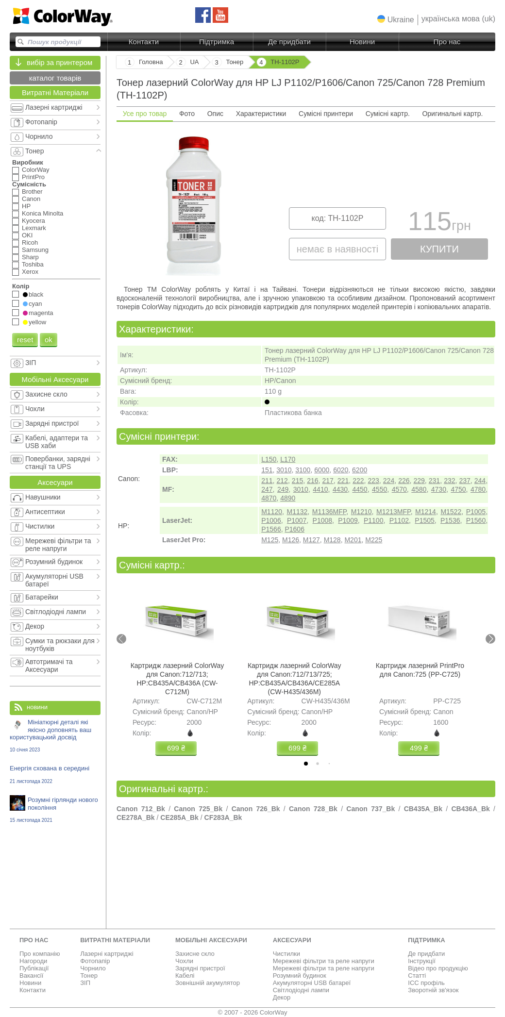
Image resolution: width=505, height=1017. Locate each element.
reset (25, 339)
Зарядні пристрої (200, 968)
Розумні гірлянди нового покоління (55, 809)
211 (266, 480)
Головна (151, 62)
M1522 (450, 512)
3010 (283, 470)
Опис (215, 113)
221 (343, 480)
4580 (418, 489)
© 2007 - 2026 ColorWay (252, 1012)
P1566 (271, 529)
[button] (395, 19)
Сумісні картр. (388, 113)
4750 (458, 489)
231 (434, 480)
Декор (281, 997)
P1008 (322, 520)
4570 (399, 489)
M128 (332, 540)
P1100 (373, 520)
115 (439, 223)
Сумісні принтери (326, 113)
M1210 (361, 512)
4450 (359, 489)
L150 (268, 459)
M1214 (425, 512)
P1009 (347, 520)
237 (464, 480)
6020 (340, 470)
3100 (302, 470)
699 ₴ (176, 748)
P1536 (450, 520)
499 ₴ (419, 748)
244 (480, 480)
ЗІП (85, 982)
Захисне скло (195, 953)
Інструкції (421, 961)
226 (403, 480)
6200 (359, 470)
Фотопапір (95, 961)
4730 (438, 489)
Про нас (447, 41)
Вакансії (31, 975)
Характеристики (261, 113)
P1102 (399, 520)
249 (282, 489)
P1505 (424, 520)
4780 (478, 489)
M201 (352, 540)
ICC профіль (426, 982)
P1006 (271, 520)
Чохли (184, 961)
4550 (379, 489)
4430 (340, 489)
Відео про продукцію (438, 968)
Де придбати (289, 41)
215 (297, 480)
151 (266, 470)
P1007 (296, 520)
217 (328, 480)
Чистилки (286, 953)
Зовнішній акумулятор (207, 982)
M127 (311, 540)
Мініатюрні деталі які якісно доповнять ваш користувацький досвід (55, 735)
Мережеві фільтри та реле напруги (323, 961)
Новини (362, 41)
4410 (320, 489)
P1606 (294, 529)
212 (282, 480)
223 (373, 480)
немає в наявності (337, 249)
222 (358, 480)
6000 (321, 470)
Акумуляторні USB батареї (312, 982)
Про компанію (39, 953)
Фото (187, 113)
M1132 (296, 512)
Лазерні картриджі (106, 953)
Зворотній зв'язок (433, 990)
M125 (269, 540)
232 (449, 480)
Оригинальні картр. (452, 113)
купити (439, 249)
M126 (290, 540)
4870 (268, 498)
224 (388, 480)
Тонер (89, 975)
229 (418, 480)
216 (312, 480)
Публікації (34, 968)
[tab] (306, 763)
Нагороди (33, 961)
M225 (373, 540)
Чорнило (93, 968)
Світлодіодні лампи (301, 990)
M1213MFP (393, 512)
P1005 (476, 512)
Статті (417, 975)
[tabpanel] (306, 202)
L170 (287, 459)
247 (266, 489)
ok (48, 339)
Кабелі (184, 975)
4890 (287, 498)
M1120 (271, 512)
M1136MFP (329, 512)
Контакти (144, 41)
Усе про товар (145, 113)
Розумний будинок (299, 975)
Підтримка (216, 41)
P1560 (476, 520)
